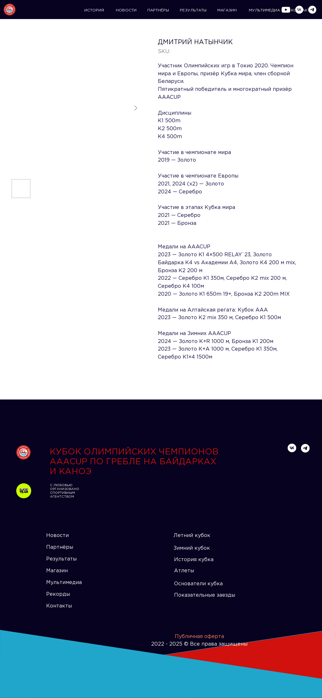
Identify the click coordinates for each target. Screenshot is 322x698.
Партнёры (59, 547)
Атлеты (184, 570)
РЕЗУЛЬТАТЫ (193, 10)
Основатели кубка (198, 583)
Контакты (59, 606)
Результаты (61, 559)
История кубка (194, 559)
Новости (57, 535)
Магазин (57, 570)
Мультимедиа (64, 582)
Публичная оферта (199, 636)
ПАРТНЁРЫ (158, 10)
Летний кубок (191, 535)
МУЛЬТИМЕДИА (264, 10)
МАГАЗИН (227, 10)
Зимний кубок (191, 548)
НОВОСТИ (126, 10)
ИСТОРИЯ (94, 10)
